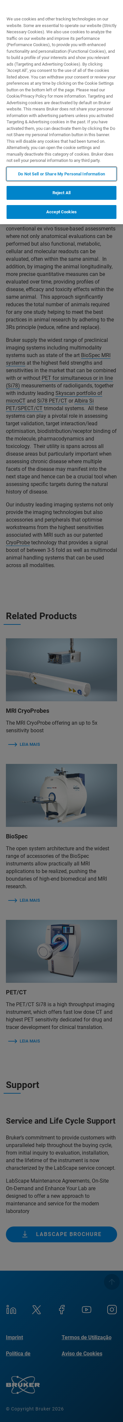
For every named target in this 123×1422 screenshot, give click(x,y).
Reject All (61, 192)
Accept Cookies (61, 211)
